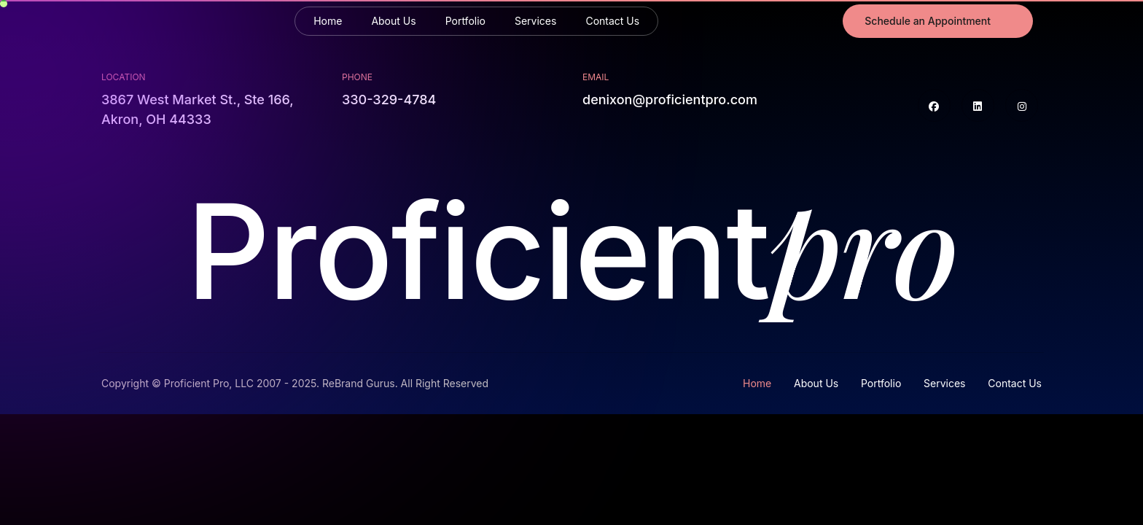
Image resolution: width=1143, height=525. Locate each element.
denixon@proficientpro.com (669, 99)
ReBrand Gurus (358, 383)
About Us (393, 21)
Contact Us (612, 21)
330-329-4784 (389, 99)
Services (535, 21)
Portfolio (465, 21)
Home (327, 21)
